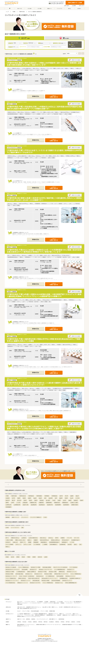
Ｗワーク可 (76, 537)
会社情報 (46, 601)
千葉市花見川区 (22, 496)
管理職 (29, 542)
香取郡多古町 (57, 502)
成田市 (29, 498)
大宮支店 (29, 621)
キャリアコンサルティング (42, 619)
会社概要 (74, 5)
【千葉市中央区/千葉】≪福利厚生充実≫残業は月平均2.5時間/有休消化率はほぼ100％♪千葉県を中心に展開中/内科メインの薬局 (43, 340)
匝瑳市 (81, 500)
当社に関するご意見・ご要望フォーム (49, 607)
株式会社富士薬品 (19, 574)
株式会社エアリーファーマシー (12, 580)
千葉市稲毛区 (31, 496)
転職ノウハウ (75, 613)
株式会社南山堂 (36, 580)
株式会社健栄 (24, 569)
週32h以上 (51, 537)
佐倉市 (35, 498)
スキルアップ (20, 615)
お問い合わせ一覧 (21, 607)
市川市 (66, 496)
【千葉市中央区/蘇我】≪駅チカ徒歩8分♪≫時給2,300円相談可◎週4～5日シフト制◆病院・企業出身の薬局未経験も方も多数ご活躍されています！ (44, 63)
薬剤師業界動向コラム (51, 615)
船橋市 (72, 496)
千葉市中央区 (22, 11)
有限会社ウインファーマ (23, 582)
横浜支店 (45, 621)
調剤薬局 (7, 517)
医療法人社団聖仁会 (31, 571)
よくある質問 (60, 601)
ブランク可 (69, 537)
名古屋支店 (51, 621)
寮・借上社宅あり (65, 540)
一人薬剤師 (45, 544)
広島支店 (73, 621)
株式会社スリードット (25, 580)
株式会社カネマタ (38, 574)
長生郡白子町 (50, 504)
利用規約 (62, 603)
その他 (45, 517)
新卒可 (56, 537)
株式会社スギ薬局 (9, 574)
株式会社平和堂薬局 (56, 580)
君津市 (25, 500)
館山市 (77, 496)
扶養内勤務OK (44, 542)
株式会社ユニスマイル (70, 576)
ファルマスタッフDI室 (28, 615)
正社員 (7, 527)
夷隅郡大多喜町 (74, 504)
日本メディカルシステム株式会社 (60, 567)
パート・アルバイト (15, 527)
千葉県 (13, 11)
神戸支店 (68, 621)
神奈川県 (40, 557)
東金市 (40, 498)
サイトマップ (77, 603)
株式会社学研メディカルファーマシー (49, 578)
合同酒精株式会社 (63, 578)
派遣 (22, 527)
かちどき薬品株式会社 (10, 582)
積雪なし (7, 546)
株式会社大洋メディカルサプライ (12, 569)
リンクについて (69, 603)
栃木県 (12, 557)
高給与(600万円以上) (44, 540)
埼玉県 (23, 557)
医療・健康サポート (53, 619)
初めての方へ (20, 601)
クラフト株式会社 (73, 567)
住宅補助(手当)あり (75, 540)
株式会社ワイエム (59, 582)
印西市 (59, 500)
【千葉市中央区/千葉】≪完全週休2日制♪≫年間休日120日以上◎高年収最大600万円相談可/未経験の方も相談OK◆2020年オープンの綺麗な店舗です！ (44, 107)
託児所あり (8, 542)
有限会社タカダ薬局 (10, 571)
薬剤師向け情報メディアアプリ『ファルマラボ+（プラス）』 (28, 616)
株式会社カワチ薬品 (42, 571)
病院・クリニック (15, 517)
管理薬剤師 (36, 542)
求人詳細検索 (40, 601)
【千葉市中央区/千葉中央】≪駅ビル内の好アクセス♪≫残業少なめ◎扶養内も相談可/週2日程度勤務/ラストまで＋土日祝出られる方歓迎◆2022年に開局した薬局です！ (44, 427)
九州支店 (78, 621)
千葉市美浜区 (54, 496)
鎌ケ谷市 (19, 500)
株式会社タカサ (33, 569)
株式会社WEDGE (40, 576)
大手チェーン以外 (27, 544)
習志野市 (50, 498)
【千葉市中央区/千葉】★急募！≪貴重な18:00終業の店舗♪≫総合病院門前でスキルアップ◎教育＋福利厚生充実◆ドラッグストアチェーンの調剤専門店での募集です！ (44, 295)
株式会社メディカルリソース (23, 625)
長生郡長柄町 (58, 504)
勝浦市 (61, 498)
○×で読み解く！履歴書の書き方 (23, 613)
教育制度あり (64, 542)
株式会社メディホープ (67, 580)
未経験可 (62, 537)
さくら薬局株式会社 (50, 576)
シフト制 (72, 542)
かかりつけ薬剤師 (9, 544)
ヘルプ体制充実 (37, 544)
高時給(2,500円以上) (55, 540)
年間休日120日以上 (15, 537)
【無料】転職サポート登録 (75, 2)
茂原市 (24, 498)
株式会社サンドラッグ (71, 571)
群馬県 (18, 557)
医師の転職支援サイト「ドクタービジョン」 (26, 624)
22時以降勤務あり (53, 544)
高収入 (75, 544)
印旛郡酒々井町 (33, 502)
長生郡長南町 (66, 504)
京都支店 (57, 621)
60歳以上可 (15, 542)
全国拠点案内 (52, 601)
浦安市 (35, 500)
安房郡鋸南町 (8, 507)
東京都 (34, 557)
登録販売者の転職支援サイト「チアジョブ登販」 (71, 624)
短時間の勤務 (52, 611)
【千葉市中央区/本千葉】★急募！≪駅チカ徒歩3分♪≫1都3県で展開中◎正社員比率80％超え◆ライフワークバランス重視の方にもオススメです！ (44, 383)
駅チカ (7, 537)
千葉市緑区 (46, 496)
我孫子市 (7, 500)
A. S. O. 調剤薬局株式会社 (59, 569)
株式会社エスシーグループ (11, 576)
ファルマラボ (68, 613)
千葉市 (7, 496)
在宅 (80, 544)
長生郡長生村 (42, 504)
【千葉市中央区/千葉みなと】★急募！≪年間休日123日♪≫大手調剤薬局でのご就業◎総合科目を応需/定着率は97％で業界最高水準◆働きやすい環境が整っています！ (44, 250)
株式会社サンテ (70, 569)
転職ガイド (61, 613)
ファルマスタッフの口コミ (30, 601)
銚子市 (61, 496)
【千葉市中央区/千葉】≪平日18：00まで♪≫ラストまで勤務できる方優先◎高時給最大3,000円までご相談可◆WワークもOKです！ (44, 151)
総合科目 (69, 544)
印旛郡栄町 (41, 502)
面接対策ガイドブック (53, 613)
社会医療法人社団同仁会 (75, 578)
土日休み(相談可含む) (33, 537)
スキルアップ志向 (25, 611)
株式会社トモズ (29, 574)
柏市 (56, 498)
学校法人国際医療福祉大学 (70, 582)
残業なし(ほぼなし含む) (20, 540)
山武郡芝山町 (8, 504)
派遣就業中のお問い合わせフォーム (33, 607)
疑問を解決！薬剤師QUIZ (40, 615)
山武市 (12, 502)
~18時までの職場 (9, 540)
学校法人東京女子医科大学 (33, 578)
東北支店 (24, 621)
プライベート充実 (44, 611)
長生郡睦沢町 (33, 504)
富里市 (70, 500)
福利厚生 (33, 619)
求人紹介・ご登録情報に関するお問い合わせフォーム (69, 607)
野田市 (18, 498)
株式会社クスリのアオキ (35, 582)
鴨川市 (13, 500)
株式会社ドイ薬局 (52, 571)
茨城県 (7, 557)
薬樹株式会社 (61, 571)
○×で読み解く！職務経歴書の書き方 (39, 613)
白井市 (64, 500)
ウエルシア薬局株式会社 (23, 567)
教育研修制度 (61, 619)
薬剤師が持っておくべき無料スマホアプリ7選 (72, 615)
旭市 (45, 498)
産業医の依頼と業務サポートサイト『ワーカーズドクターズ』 (48, 624)
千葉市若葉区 (39, 496)
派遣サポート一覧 (21, 619)
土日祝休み (24, 537)
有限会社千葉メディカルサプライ (61, 574)
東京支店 (40, 621)
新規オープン (23, 542)
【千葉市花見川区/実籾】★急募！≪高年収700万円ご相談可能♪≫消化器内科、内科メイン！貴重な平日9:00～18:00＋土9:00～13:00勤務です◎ (44, 199)
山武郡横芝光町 (17, 504)
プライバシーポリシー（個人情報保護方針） (73, 601)
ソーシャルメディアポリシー (36, 603)
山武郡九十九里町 (74, 502)
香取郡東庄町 (65, 502)
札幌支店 (19, 621)
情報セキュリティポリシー (22, 603)
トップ (7, 11)
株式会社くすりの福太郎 (11, 567)
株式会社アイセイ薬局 (35, 567)
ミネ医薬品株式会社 (21, 571)
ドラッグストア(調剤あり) (36, 517)
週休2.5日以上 (43, 537)
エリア (24, 38)
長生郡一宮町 (25, 504)
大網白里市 (25, 502)
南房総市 (76, 500)
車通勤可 (36, 540)
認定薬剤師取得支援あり (54, 542)
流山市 (71, 498)
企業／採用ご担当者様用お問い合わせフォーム (26, 608)
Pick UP (18, 611)
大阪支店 (62, 621)
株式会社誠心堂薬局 (47, 567)
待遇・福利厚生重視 (35, 611)
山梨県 (45, 557)
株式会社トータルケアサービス (45, 569)
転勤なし (29, 540)
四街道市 (41, 500)
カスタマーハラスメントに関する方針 (51, 603)
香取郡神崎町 (49, 502)
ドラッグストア (24, 517)
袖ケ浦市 (48, 500)
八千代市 (77, 498)
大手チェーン (18, 544)
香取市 (7, 502)
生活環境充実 (62, 544)
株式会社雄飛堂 (60, 576)
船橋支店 (35, 621)
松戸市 (13, 498)
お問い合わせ (81, 5)
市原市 (66, 498)
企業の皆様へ (67, 5)
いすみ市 (18, 502)
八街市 (53, 500)
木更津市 (7, 498)
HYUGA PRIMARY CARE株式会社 (26, 576)
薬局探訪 (59, 615)
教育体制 (28, 619)
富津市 (30, 500)
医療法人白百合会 (22, 578)
